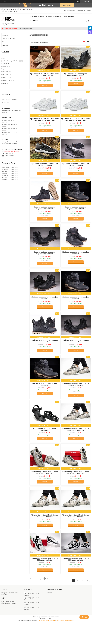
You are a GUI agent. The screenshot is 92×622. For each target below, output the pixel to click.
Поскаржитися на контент (47, 620)
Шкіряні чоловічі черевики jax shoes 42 (44, 297)
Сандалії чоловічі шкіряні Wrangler (44, 429)
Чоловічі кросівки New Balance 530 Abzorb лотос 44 (75, 472)
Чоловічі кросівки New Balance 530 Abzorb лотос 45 (44, 516)
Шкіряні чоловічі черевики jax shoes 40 (75, 253)
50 (83, 580)
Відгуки (5, 45)
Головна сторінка (37, 16)
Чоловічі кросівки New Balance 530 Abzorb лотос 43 (75, 516)
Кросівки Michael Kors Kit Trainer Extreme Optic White (44, 74)
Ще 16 (5, 86)
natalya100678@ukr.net (11, 152)
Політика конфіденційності (65, 620)
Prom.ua (56, 617)
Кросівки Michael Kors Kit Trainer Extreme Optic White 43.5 (75, 119)
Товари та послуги (53, 16)
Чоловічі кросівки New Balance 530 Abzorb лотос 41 (44, 472)
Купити (44, 85)
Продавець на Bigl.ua (46, 618)
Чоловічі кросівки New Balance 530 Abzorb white (44, 559)
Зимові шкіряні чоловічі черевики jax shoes (44, 207)
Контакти (34, 21)
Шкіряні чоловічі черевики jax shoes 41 (44, 341)
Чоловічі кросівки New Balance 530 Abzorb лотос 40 (75, 429)
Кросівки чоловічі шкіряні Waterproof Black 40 (75, 74)
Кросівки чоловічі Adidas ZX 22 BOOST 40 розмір (44, 164)
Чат (84, 617)
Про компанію (68, 16)
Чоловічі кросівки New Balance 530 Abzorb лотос (75, 384)
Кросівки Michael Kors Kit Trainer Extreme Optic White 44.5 (44, 119)
